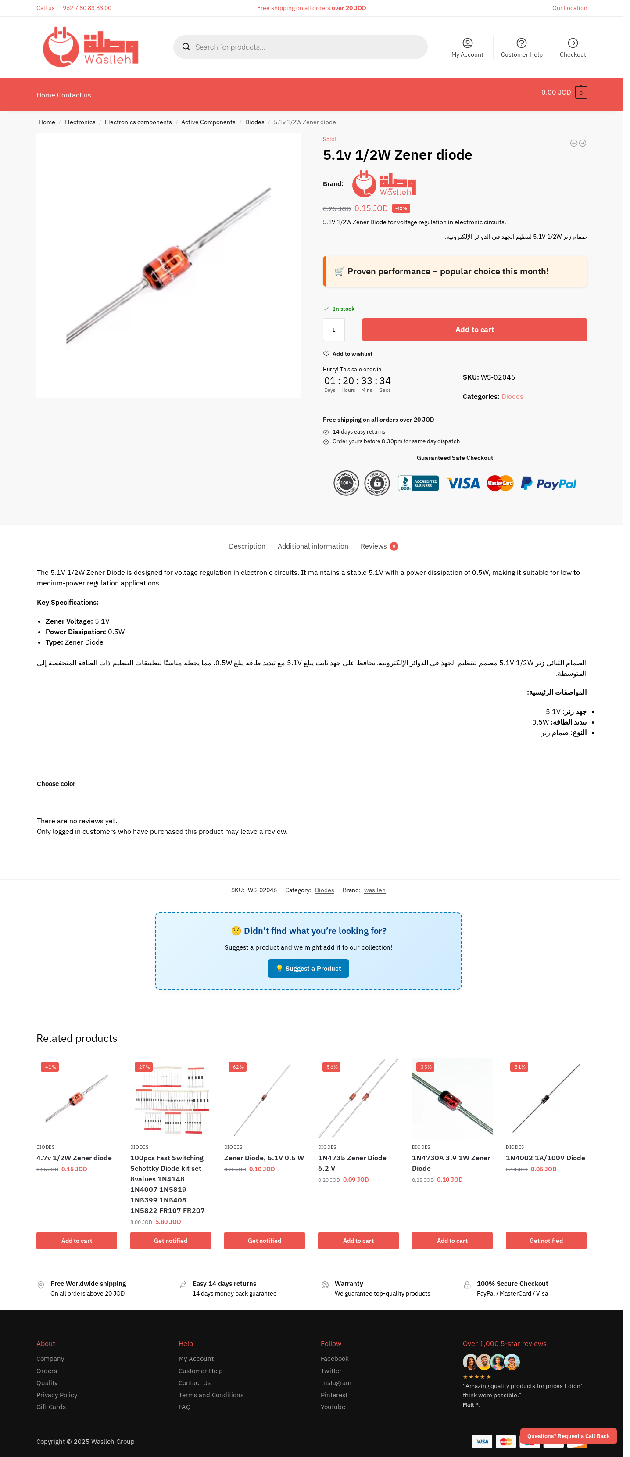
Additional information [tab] (313, 541)
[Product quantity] (334, 324)
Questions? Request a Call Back (568, 1435)
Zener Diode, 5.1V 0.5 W (264, 1152)
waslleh (375, 885)
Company (50, 1353)
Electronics (80, 117)
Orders (46, 1366)
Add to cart (474, 324)
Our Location (569, 8)
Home (47, 117)
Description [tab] (247, 541)
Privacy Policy (56, 1390)
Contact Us (195, 1378)
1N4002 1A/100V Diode (545, 1152)
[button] (564, 92)
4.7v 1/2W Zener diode (74, 1152)
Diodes (255, 117)
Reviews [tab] (379, 541)
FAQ (185, 1402)
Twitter (331, 1366)
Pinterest (334, 1390)
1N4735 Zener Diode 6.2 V (352, 1158)
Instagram (336, 1378)
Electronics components (138, 117)
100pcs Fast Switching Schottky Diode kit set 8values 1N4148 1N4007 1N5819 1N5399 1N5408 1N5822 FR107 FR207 (167, 1179)
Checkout (573, 47)
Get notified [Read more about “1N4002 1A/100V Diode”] (546, 1236)
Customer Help (522, 47)
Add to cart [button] (76, 1236)
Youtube (333, 1402)
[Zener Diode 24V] (573, 138)
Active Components (208, 117)
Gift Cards (51, 1402)
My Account (467, 47)
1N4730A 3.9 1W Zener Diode (451, 1158)
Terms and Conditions (211, 1390)
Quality (46, 1378)
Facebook (335, 1353)
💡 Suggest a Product (308, 963)
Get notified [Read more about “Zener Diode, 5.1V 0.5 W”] (264, 1236)
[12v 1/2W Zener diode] (582, 138)
